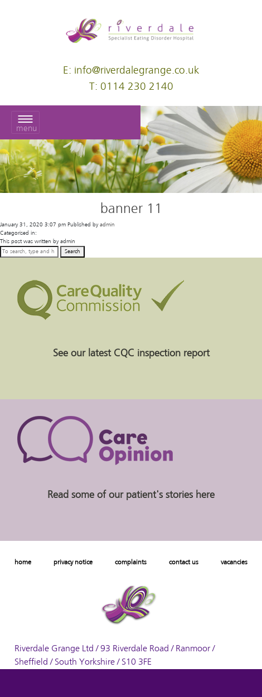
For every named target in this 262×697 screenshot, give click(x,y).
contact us (183, 562)
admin (107, 225)
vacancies (234, 562)
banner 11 (131, 209)
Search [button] (72, 251)
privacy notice (73, 562)
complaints (131, 562)
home (22, 562)
